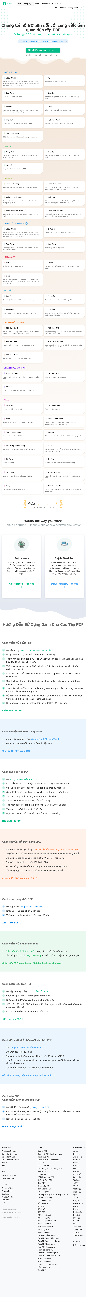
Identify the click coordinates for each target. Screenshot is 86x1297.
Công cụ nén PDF (40, 1107)
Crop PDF (41, 1189)
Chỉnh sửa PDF (44, 1198)
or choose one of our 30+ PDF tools (43, 55)
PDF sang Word (44, 1221)
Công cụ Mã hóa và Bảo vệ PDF (25, 1048)
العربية (75, 1151)
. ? (41, 41)
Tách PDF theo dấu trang (48, 1154)
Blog (3, 1166)
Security (5, 1200)
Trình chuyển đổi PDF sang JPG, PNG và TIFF (55, 849)
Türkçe (76, 1233)
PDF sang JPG (44, 1212)
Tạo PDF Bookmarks (46, 1264)
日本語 (76, 1183)
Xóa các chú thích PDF (47, 1270)
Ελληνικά (77, 1174)
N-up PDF (41, 1238)
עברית (75, 1198)
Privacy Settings (9, 1197)
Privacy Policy (7, 1191)
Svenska (76, 1224)
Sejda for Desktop (9, 1154)
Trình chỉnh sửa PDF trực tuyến (35, 650)
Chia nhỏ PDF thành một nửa (50, 1157)
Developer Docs (8, 1178)
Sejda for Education (10, 1160)
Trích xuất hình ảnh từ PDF (49, 1253)
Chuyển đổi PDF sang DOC (18, 751)
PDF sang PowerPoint (47, 1262)
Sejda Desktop (34, 955)
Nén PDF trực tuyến (14, 1126)
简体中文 (77, 1189)
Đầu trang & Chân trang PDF (50, 1206)
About (4, 1163)
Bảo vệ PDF (42, 1230)
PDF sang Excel (44, 1227)
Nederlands (78, 1203)
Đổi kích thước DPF (46, 1241)
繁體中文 (77, 1192)
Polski (75, 1209)
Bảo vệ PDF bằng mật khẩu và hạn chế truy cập (29, 1075)
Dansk (75, 1163)
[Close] (66, 41)
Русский (76, 1218)
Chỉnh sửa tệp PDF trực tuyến (20, 951)
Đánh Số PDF (43, 1180)
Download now (64, 585)
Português (77, 1212)
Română (76, 1215)
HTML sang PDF (44, 1244)
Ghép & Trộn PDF (45, 1169)
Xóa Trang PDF (12, 923)
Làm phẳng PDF (44, 1256)
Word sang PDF (44, 1224)
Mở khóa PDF (43, 1235)
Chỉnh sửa (45, 4)
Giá (55, 8)
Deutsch (76, 1160)
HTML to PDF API (9, 1175)
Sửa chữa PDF (44, 1186)
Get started (21, 585)
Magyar (76, 1201)
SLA (3, 1203)
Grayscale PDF (44, 1250)
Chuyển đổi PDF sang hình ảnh (20, 878)
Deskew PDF (43, 1195)
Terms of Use (8, 1188)
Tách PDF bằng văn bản (48, 1166)
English (76, 1169)
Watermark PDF (44, 1218)
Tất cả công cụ (26, 4)
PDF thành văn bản (45, 1203)
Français (77, 1177)
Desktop (62, 8)
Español (76, 1171)
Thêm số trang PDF (46, 1267)
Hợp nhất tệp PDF (13, 821)
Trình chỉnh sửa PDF (38, 991)
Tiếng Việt (77, 1230)
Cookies (5, 1194)
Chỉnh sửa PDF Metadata (48, 1259)
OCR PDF (41, 1247)
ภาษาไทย (77, 1227)
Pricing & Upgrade (10, 1151)
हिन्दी (75, 1195)
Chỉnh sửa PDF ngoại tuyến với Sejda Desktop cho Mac (33, 963)
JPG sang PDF (44, 1215)
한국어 (76, 1186)
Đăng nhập (73, 8)
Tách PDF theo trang (46, 1160)
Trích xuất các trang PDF (48, 1151)
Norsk (75, 1206)
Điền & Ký (56, 4)
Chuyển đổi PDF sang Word (45, 739)
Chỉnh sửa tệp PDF (14, 711)
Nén (37, 4)
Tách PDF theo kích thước (49, 1163)
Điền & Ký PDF (44, 1201)
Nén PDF (41, 1183)
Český (75, 1166)
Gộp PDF (41, 1177)
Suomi (76, 1221)
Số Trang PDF (43, 1209)
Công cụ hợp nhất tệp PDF (23, 779)
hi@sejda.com (79, 1245)
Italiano (76, 1180)
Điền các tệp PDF (13, 1019)
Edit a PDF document (43, 50)
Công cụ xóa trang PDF (31, 907)
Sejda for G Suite (9, 1157)
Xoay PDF (42, 1233)
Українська (78, 1235)
